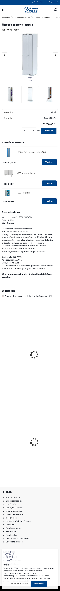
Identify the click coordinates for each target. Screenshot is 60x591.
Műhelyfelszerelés (22, 17)
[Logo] (30, 10)
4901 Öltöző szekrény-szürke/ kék (31, 152)
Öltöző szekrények (42, 17)
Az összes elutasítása (17, 583)
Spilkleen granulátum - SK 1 (18, 455)
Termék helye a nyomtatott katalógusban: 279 (27, 296)
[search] (55, 9)
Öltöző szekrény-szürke (15, 369)
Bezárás (39, 583)
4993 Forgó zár (23, 193)
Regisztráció (53, 2)
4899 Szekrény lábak (25, 173)
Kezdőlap (6, 17)
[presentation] (4, 55)
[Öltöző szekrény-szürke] (30, 55)
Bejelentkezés (39, 2)
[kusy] (29, 131)
